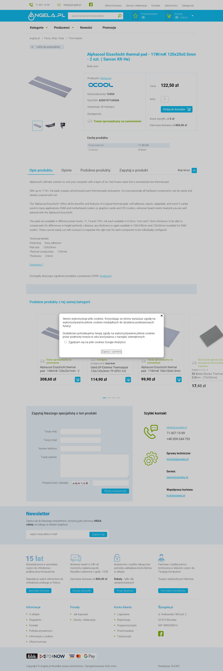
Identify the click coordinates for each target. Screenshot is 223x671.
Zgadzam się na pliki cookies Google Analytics (97, 342)
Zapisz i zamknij (111, 351)
